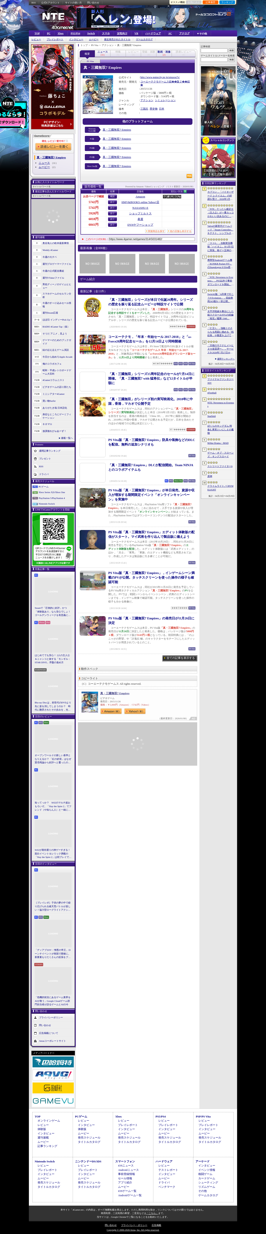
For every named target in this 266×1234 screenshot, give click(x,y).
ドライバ (44, 474)
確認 (112, 196)
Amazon (140, 196)
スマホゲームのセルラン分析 (57, 295)
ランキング (227, 2)
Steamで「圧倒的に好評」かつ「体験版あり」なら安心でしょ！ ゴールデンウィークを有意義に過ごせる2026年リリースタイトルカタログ (53, 612)
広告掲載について (48, 1033)
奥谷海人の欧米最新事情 (56, 243)
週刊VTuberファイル (53, 277)
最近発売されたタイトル (117, 39)
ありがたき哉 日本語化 (55, 407)
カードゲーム (206, 1178)
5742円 (94, 202)
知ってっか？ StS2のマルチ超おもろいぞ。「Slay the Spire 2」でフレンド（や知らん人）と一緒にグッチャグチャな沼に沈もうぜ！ (53, 806)
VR (136, 33)
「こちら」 (152, 1213)
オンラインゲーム (49, 1120)
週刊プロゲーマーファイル (57, 264)
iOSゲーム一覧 (127, 1191)
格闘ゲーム (205, 1174)
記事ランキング (47, 1146)
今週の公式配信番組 (53, 271)
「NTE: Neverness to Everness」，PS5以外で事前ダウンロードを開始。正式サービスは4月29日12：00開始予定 (220, 281)
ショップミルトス (140, 213)
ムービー (94, 39)
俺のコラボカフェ (52, 363)
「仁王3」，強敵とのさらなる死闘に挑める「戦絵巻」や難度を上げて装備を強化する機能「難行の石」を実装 (220, 332)
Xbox (60, 33)
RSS (33, 2)
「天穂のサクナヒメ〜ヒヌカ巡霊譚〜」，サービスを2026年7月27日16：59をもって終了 (220, 349)
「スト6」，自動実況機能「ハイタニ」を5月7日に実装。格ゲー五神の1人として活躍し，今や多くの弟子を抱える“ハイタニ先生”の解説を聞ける (220, 247)
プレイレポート (55, 39)
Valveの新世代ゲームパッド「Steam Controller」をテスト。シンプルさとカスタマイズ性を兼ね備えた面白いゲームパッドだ (220, 230)
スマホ (106, 33)
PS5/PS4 (75, 33)
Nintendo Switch (47, 503)
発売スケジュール (89, 1137)
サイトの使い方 (73, 2)
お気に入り (194, 2)
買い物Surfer (49, 401)
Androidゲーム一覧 (129, 1195)
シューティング (208, 1182)
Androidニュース (128, 1169)
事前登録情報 (126, 1174)
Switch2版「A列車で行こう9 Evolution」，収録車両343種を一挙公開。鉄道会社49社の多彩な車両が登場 (220, 298)
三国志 (144, 108)
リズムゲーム (206, 1186)
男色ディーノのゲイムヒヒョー (57, 286)
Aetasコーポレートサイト (52, 1040)
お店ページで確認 (93, 196)
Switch (91, 33)
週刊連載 (43, 1137)
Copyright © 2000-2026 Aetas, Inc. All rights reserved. (133, 1230)
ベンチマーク (166, 1186)
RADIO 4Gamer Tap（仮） (56, 326)
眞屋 (140, 219)
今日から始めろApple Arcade (57, 356)
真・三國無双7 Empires (117, 129)
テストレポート (168, 1169)
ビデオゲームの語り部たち (57, 387)
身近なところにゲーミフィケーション (57, 416)
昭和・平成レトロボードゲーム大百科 (57, 372)
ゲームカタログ (144, 39)
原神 (209, 476)
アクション (146, 100)
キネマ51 (47, 424)
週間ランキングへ (226, 359)
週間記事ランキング (50, 450)
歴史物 (154, 108)
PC (48, 33)
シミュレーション (165, 100)
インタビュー (76, 39)
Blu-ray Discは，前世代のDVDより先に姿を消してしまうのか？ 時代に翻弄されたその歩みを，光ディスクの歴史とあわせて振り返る (53, 706)
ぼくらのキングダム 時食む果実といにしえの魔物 (220, 429)
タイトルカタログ (89, 1142)
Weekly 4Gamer (50, 250)
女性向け (122, 33)
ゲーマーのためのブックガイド (57, 342)
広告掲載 (156, 1225)
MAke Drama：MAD (217, 443)
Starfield (211, 416)
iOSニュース (126, 1165)
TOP (37, 33)
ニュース (44, 163)
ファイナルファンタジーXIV (220, 381)
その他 (202, 1191)
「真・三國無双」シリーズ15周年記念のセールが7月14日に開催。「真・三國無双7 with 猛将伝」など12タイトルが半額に (151, 378)
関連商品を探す (156, 231)
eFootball (212, 392)
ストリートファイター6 (220, 466)
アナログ (184, 33)
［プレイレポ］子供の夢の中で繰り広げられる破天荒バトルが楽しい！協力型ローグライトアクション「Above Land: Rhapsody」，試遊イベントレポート (53, 906)
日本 (161, 108)
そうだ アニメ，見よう (55, 333)
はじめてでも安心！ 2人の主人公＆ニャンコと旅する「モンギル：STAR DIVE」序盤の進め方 (53, 659)
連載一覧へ (67, 438)
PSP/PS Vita (203, 1116)
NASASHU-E (140, 207)
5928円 (94, 213)
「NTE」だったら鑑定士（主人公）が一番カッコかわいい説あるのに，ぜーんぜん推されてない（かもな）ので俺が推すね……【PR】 (220, 213)
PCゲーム (44, 486)
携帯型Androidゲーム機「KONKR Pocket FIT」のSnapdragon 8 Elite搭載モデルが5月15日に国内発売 (220, 264)
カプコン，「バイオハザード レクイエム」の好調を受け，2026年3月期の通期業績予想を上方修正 (220, 196)
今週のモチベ (50, 257)
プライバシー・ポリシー (134, 1225)
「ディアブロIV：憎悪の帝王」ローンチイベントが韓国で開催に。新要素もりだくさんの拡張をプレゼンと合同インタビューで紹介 (53, 954)
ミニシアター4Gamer (53, 394)
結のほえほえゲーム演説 (56, 350)
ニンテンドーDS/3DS (88, 1161)
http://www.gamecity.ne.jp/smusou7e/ (160, 77)
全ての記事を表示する (181, 658)
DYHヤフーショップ (140, 224)
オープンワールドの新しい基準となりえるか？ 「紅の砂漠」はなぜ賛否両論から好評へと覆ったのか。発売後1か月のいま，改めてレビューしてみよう (53, 759)
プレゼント (45, 458)
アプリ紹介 (125, 1182)
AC (170, 33)
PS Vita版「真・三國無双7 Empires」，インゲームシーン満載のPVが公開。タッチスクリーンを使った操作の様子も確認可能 (151, 577)
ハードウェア (153, 33)
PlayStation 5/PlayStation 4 (52, 498)
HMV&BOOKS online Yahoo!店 (140, 202)
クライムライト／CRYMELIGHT (220, 488)
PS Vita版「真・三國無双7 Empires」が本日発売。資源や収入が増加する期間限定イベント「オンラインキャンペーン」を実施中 (151, 495)
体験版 (42, 1129)
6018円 (94, 219)
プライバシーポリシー (51, 1017)
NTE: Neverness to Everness (220, 404)
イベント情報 (206, 1169)
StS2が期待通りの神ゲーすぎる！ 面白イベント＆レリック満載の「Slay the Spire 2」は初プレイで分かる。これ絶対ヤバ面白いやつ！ (53, 854)
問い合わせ (93, 2)
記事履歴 (210, 2)
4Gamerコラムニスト (53, 380)
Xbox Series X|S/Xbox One (52, 492)
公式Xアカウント (50, 2)
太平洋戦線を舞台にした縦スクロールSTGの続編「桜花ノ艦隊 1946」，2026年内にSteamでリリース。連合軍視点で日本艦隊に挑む (220, 315)
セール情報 (125, 1178)
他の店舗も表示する (180, 231)
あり (112, 202)
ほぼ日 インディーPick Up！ (57, 319)
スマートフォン (125, 1161)
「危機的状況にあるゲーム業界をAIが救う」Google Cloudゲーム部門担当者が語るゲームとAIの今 (53, 1001)
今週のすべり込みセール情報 (57, 305)
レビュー (36, 39)
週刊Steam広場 (50, 312)
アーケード (202, 1161)
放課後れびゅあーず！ (54, 431)
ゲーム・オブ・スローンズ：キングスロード (220, 454)
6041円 (94, 224)
